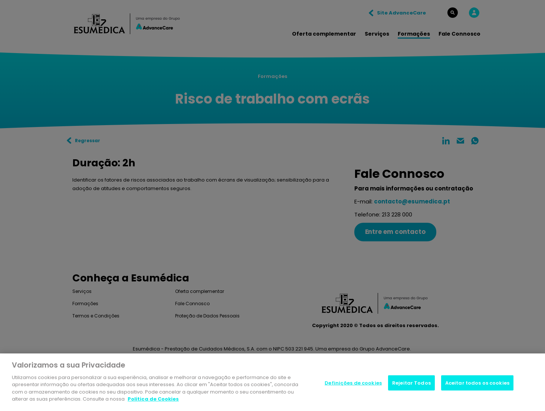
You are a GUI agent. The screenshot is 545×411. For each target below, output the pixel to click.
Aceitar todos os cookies (477, 384)
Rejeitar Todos (411, 384)
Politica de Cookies (153, 400)
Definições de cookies (353, 384)
